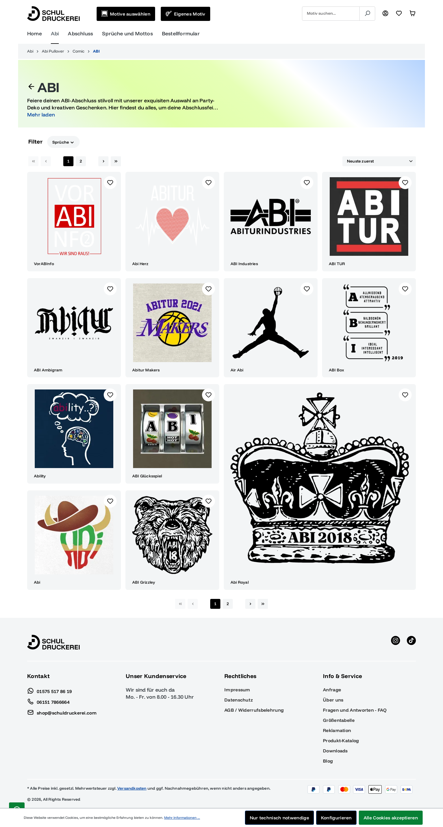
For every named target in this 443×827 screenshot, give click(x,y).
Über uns (333, 700)
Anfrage (332, 689)
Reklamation (337, 730)
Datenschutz (238, 700)
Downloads (335, 751)
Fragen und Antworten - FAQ (354, 710)
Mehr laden (41, 114)
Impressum (237, 689)
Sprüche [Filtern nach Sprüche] (63, 142)
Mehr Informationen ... (182, 817)
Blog (328, 761)
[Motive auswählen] (126, 14)
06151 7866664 (48, 700)
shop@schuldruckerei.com (62, 711)
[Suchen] (367, 14)
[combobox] (331, 14)
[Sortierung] (379, 161)
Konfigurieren (336, 817)
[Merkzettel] (399, 13)
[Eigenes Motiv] (185, 14)
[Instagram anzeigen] (395, 642)
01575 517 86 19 (49, 690)
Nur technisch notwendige (279, 817)
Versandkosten (132, 788)
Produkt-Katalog (341, 740)
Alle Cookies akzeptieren (391, 817)
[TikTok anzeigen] (411, 642)
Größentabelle (339, 720)
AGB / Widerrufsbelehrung (254, 710)
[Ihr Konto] (385, 13)
